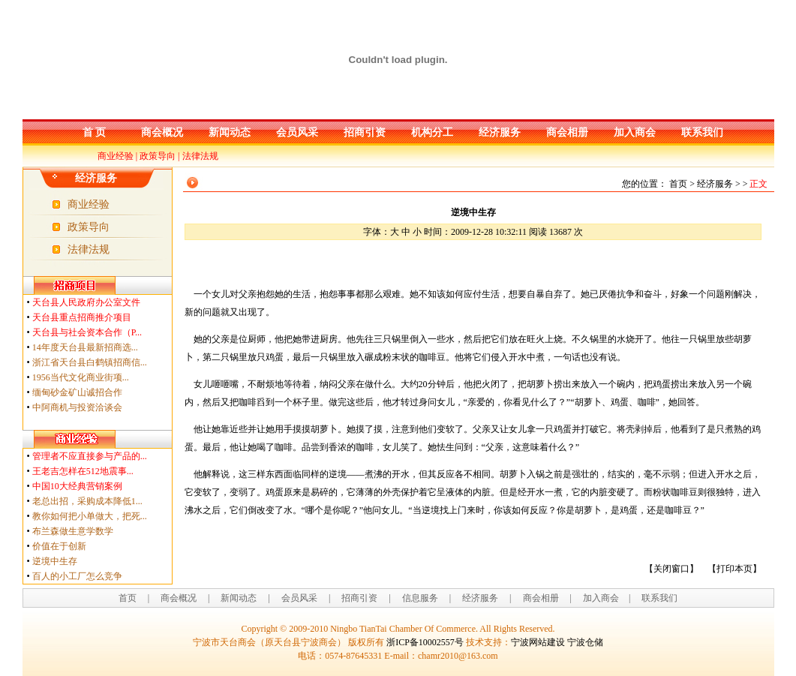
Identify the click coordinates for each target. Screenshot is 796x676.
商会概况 (162, 132)
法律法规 (200, 156)
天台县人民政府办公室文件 (86, 302)
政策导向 (158, 156)
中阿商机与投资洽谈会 (77, 407)
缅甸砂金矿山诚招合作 (77, 392)
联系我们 (702, 132)
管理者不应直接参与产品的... (89, 456)
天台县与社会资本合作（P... (87, 332)
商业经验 (116, 156)
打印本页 (734, 568)
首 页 (95, 132)
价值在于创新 (59, 546)
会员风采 (297, 132)
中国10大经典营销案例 (77, 486)
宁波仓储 (585, 642)
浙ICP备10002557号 (425, 642)
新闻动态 (230, 132)
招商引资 (365, 132)
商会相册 (567, 132)
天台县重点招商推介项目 (81, 317)
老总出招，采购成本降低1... (87, 501)
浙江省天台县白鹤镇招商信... (89, 362)
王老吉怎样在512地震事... (83, 471)
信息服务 (420, 598)
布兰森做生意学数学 (72, 531)
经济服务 (500, 132)
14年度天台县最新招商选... (85, 347)
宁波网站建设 (538, 642)
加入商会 (635, 132)
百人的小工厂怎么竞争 (77, 576)
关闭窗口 (671, 568)
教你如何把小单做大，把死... (89, 516)
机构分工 (432, 132)
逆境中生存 (54, 561)
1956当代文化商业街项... (80, 377)
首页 (128, 598)
